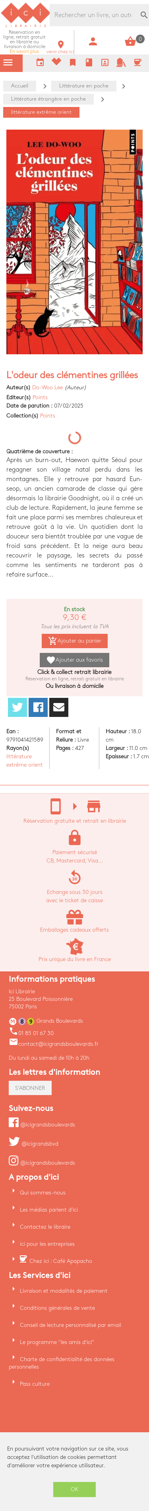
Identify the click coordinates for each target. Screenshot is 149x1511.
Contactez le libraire (45, 1226)
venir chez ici (60, 49)
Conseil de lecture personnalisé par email (70, 1325)
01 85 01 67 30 (31, 1033)
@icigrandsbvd (33, 1143)
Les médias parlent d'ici (49, 1209)
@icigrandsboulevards (42, 1124)
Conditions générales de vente (57, 1308)
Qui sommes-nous (43, 1192)
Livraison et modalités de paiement (64, 1290)
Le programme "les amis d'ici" (57, 1342)
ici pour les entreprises (47, 1244)
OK (75, 1489)
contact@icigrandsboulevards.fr (54, 1044)
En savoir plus (24, 42)
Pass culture (35, 1384)
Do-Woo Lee (47, 387)
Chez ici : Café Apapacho (60, 1261)
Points (40, 397)
